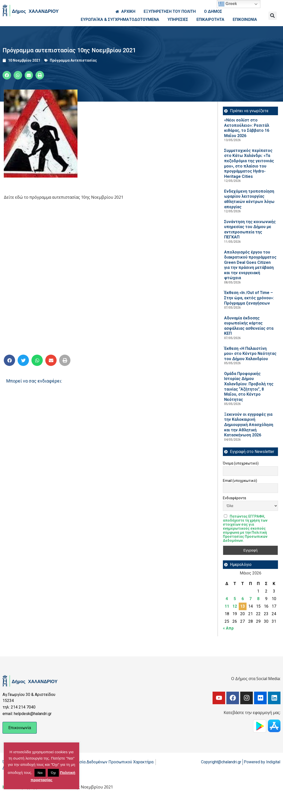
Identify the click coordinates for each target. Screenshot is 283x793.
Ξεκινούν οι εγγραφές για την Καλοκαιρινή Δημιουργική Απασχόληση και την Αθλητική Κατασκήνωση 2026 (248, 424)
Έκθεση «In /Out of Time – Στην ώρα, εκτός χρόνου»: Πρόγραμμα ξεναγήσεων (249, 297)
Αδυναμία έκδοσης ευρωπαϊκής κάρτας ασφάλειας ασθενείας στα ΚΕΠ (248, 326)
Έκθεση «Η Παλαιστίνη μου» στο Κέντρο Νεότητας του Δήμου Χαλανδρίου (250, 353)
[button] (272, 16)
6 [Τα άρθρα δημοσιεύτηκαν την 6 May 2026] (242, 598)
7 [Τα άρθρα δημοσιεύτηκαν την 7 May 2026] (250, 598)
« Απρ (228, 628)
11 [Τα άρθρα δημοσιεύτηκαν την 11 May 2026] (227, 606)
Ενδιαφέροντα (234, 498)
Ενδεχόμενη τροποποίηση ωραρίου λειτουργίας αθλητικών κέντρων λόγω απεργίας (249, 199)
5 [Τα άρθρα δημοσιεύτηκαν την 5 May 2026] (235, 598)
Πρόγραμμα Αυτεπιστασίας (73, 60)
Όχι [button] (53, 773)
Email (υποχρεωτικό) (240, 481)
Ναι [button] (40, 773)
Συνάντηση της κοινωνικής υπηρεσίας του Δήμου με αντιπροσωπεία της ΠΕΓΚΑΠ (250, 229)
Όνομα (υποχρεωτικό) (241, 463)
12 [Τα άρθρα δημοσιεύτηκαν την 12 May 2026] (234, 606)
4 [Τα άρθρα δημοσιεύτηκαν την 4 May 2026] (227, 598)
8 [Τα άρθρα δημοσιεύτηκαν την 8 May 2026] (258, 598)
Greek (227, 4)
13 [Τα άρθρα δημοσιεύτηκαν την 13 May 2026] (242, 606)
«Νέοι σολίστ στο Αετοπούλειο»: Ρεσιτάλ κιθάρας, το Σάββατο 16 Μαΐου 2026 (246, 128)
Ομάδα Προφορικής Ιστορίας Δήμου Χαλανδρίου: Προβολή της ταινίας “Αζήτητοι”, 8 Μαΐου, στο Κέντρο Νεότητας (248, 386)
